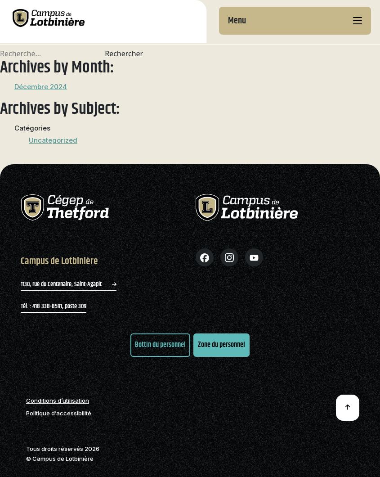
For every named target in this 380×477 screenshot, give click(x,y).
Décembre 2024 (40, 86)
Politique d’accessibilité (58, 413)
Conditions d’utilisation (57, 401)
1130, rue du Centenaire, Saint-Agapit (68, 284)
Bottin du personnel (160, 345)
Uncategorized (53, 140)
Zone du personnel (221, 345)
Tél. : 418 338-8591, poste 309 (53, 306)
